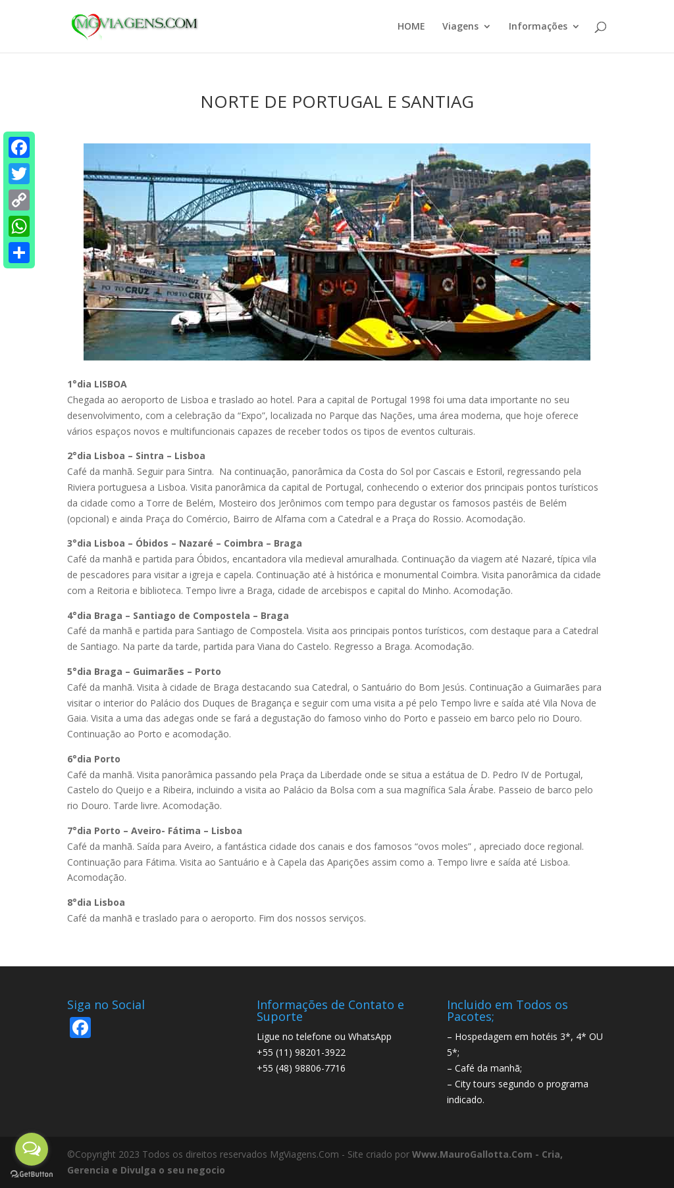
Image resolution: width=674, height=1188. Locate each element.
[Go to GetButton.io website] (32, 1174)
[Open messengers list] (31, 1149)
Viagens (460, 27)
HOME (411, 27)
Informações (538, 27)
